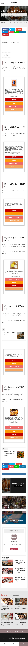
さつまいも (5, 15)
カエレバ (16, 96)
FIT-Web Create (10, 638)
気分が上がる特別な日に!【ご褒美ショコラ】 (20, 623)
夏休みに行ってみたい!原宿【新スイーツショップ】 (20, 562)
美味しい (12, 15)
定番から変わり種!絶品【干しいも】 (20, 22)
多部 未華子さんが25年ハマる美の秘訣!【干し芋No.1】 (9, 453)
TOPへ (23, 644)
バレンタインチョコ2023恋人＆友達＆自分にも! (20, 579)
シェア (14, 644)
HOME (3, 22)
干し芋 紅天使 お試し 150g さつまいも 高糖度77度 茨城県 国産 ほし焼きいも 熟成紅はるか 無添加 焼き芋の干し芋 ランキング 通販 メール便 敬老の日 (14, 419)
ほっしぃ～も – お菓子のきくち (9, 333)
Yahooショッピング (14, 106)
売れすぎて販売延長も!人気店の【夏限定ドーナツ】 (20, 570)
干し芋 (9, 15)
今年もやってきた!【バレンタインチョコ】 (7, 608)
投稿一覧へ (13, 549)
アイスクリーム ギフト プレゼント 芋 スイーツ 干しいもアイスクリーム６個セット (14, 271)
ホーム (4, 644)
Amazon (14, 103)
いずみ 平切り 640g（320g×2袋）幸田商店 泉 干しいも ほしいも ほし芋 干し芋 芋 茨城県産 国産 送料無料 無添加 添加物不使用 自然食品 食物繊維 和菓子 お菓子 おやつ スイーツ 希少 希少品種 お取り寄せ (14, 92)
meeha (17, 637)
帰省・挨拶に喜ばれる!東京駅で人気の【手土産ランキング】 (7, 624)
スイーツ (22, 13)
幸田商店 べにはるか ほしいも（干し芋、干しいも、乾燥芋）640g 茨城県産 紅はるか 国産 (13, 204)
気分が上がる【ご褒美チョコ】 (20, 608)
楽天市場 (14, 100)
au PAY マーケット (14, 109)
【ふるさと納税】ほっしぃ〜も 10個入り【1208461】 (14, 354)
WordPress (22, 638)
